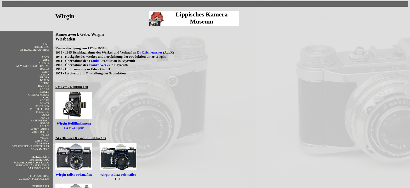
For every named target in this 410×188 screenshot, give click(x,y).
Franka (94, 61)
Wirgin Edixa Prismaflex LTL (118, 177)
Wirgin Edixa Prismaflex (74, 175)
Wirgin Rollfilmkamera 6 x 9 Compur (74, 125)
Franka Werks (99, 65)
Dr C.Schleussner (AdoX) (155, 52)
